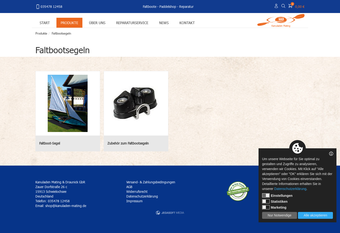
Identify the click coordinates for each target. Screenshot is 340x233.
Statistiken (275, 201)
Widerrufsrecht (137, 191)
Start (45, 22)
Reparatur (186, 6)
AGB (129, 187)
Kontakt (187, 22)
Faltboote (149, 6)
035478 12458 (48, 6)
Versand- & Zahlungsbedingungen (150, 182)
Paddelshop (167, 6)
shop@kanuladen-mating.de (65, 206)
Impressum (134, 201)
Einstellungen (277, 195)
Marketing (274, 207)
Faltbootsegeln (61, 33)
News (164, 22)
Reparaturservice (132, 22)
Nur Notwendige (279, 215)
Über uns (97, 22)
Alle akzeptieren (315, 215)
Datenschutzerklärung (142, 196)
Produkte (69, 22)
